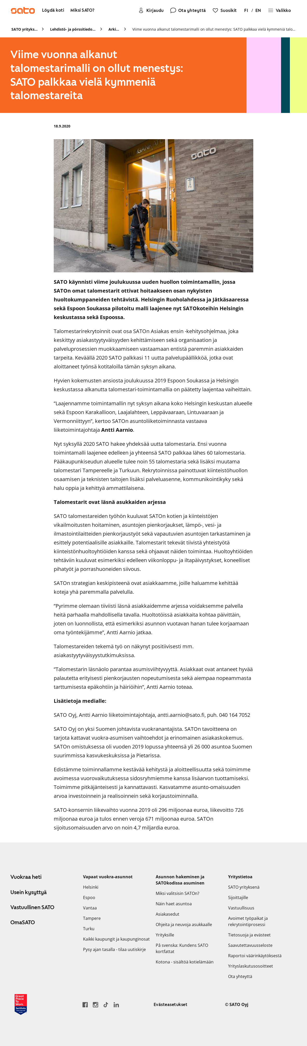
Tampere (92, 918)
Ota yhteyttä (240, 976)
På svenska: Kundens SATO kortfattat (182, 948)
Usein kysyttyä (28, 892)
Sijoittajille (238, 897)
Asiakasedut (167, 914)
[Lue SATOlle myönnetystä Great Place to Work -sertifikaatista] (20, 1004)
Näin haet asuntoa (174, 904)
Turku (88, 929)
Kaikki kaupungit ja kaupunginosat (116, 939)
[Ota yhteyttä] (188, 10)
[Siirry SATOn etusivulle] (23, 10)
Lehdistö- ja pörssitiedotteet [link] (73, 29)
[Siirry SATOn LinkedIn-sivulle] (116, 1005)
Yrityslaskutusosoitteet (250, 966)
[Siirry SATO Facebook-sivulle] (85, 1005)
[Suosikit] (224, 10)
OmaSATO (22, 922)
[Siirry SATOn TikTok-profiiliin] (106, 1005)
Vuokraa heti (26, 877)
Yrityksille (165, 935)
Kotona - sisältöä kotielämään (185, 962)
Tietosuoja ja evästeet (249, 935)
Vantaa (90, 908)
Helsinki (90, 887)
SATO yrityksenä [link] (24, 29)
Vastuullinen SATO (32, 907)
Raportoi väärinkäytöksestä (255, 956)
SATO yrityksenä (244, 887)
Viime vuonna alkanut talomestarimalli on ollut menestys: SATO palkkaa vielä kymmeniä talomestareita (214, 29)
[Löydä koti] (53, 10)
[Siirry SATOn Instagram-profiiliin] (95, 1005)
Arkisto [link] (114, 29)
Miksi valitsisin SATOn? (177, 893)
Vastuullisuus (241, 908)
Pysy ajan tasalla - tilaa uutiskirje (114, 949)
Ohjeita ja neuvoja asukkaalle (184, 924)
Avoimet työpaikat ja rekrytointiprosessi (248, 921)
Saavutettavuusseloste (250, 945)
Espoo (89, 897)
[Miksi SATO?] (82, 10)
